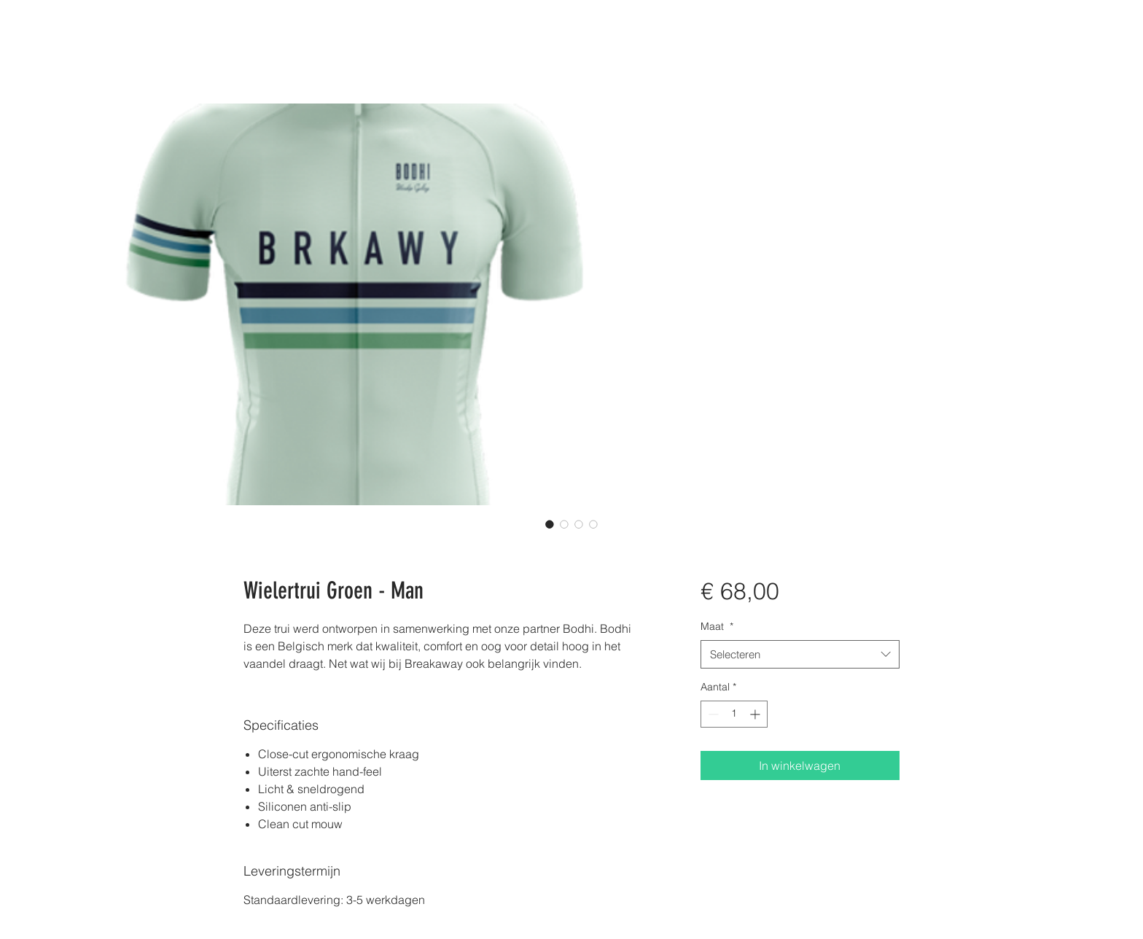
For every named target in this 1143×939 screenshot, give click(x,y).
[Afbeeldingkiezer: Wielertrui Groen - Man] (549, 524)
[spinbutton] (734, 714)
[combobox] (800, 654)
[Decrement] (712, 714)
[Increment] (756, 714)
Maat (717, 626)
